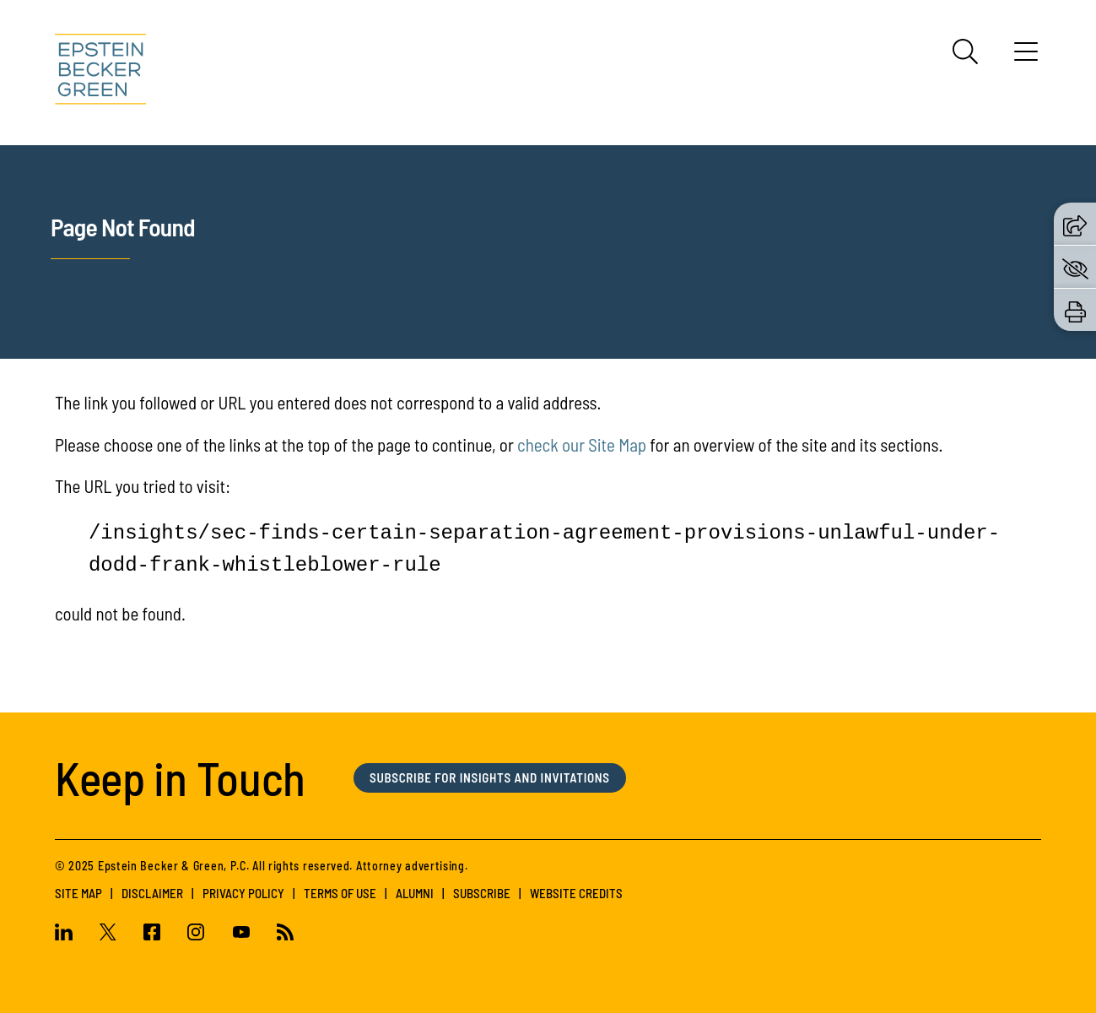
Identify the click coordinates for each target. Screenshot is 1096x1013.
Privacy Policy (243, 893)
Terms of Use (340, 893)
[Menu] (1026, 57)
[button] (1075, 224)
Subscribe (481, 893)
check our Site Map (581, 444)
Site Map (78, 893)
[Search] (965, 51)
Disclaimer (152, 893)
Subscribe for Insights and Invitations (490, 777)
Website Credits (576, 893)
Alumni (415, 893)
